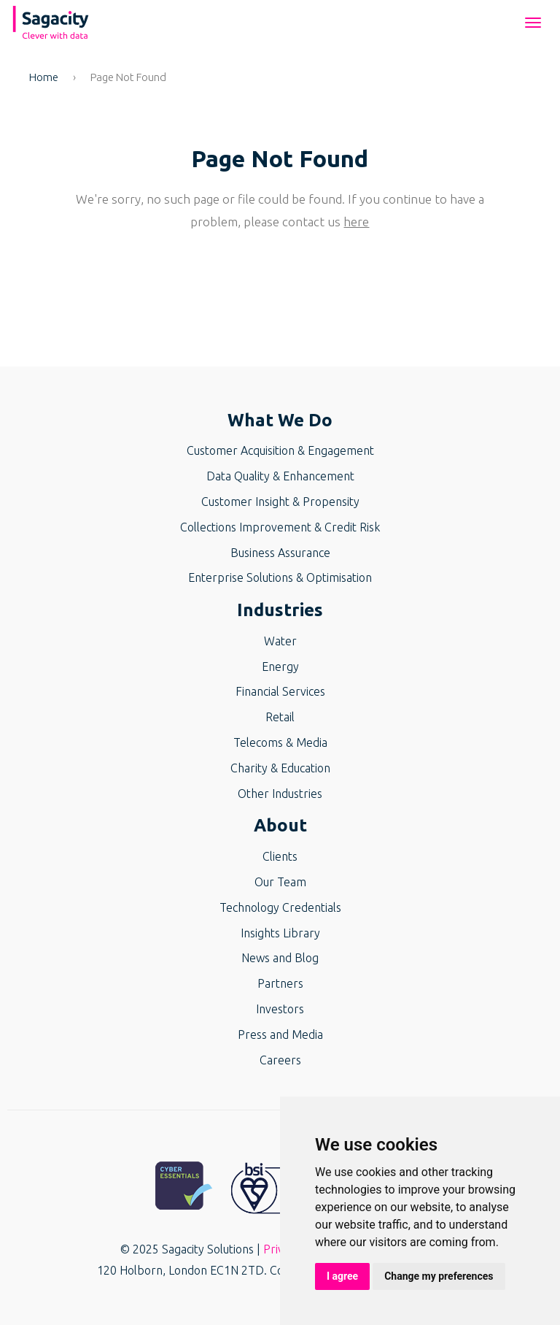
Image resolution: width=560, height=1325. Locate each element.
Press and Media (280, 1034)
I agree (342, 1276)
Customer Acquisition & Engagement (280, 450)
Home (43, 77)
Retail (280, 716)
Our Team (280, 881)
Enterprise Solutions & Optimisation (280, 577)
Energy (280, 666)
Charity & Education (280, 768)
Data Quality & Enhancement (280, 476)
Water (280, 641)
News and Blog (280, 957)
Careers (280, 1060)
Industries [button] (280, 610)
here (356, 221)
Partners (280, 983)
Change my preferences (438, 1276)
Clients (280, 856)
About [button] (280, 825)
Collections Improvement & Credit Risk (280, 527)
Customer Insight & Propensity (280, 501)
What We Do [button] (280, 420)
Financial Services (280, 691)
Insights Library (280, 933)
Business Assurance (280, 552)
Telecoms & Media (280, 742)
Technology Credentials (280, 907)
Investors (280, 1008)
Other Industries (280, 793)
